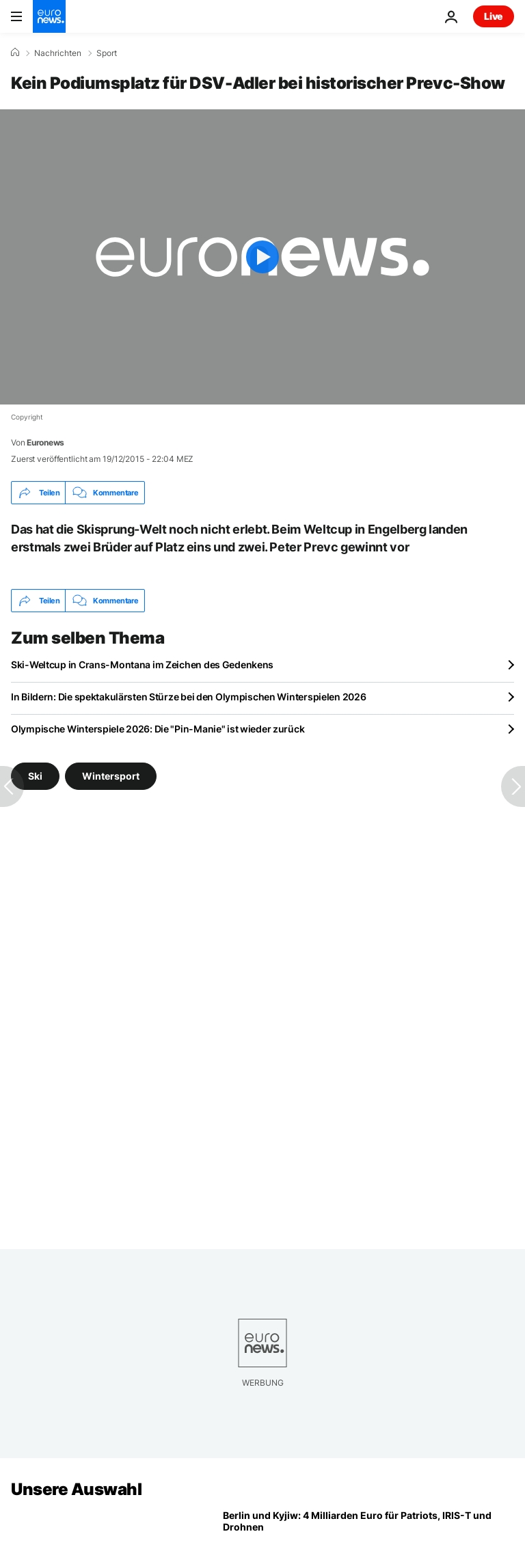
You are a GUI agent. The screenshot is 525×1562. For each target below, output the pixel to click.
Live (493, 16)
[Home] (15, 52)
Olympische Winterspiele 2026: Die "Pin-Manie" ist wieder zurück (157, 729)
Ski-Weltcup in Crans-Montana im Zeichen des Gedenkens (142, 664)
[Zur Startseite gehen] (49, 16)
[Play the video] (262, 257)
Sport (106, 53)
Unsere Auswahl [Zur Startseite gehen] (76, 1489)
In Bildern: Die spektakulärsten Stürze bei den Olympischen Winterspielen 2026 (188, 696)
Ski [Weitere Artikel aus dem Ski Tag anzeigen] (35, 776)
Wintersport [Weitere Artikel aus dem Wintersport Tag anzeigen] (110, 776)
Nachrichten (57, 53)
